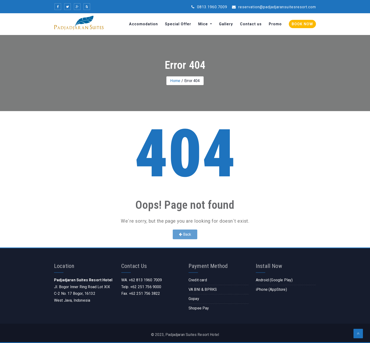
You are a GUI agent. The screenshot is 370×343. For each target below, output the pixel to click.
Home (175, 80)
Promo (275, 24)
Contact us (251, 24)
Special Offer (178, 24)
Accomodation (143, 24)
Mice (203, 24)
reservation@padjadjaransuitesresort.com (274, 7)
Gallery (226, 24)
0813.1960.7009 (209, 7)
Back (185, 234)
